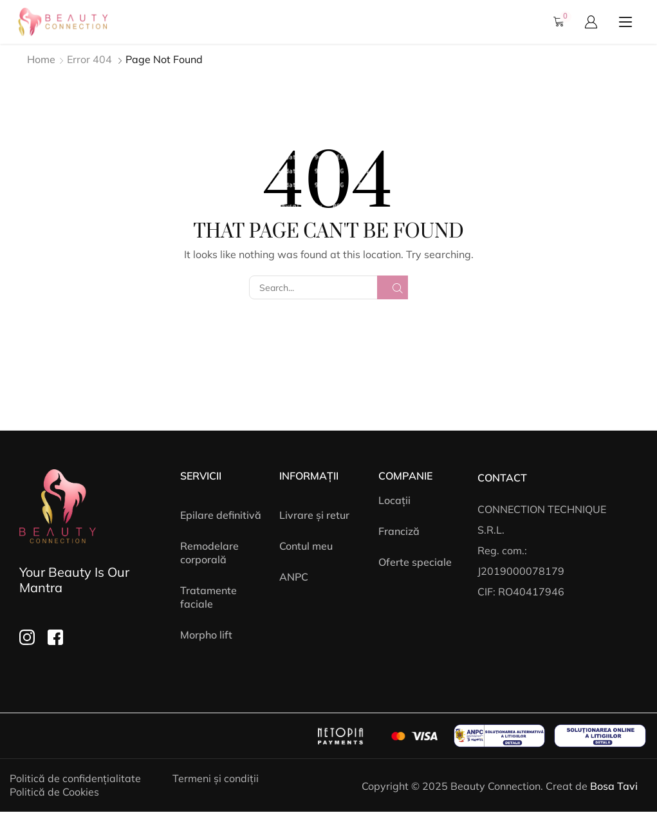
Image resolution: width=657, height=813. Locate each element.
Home (41, 59)
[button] (562, 22)
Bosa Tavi (614, 786)
